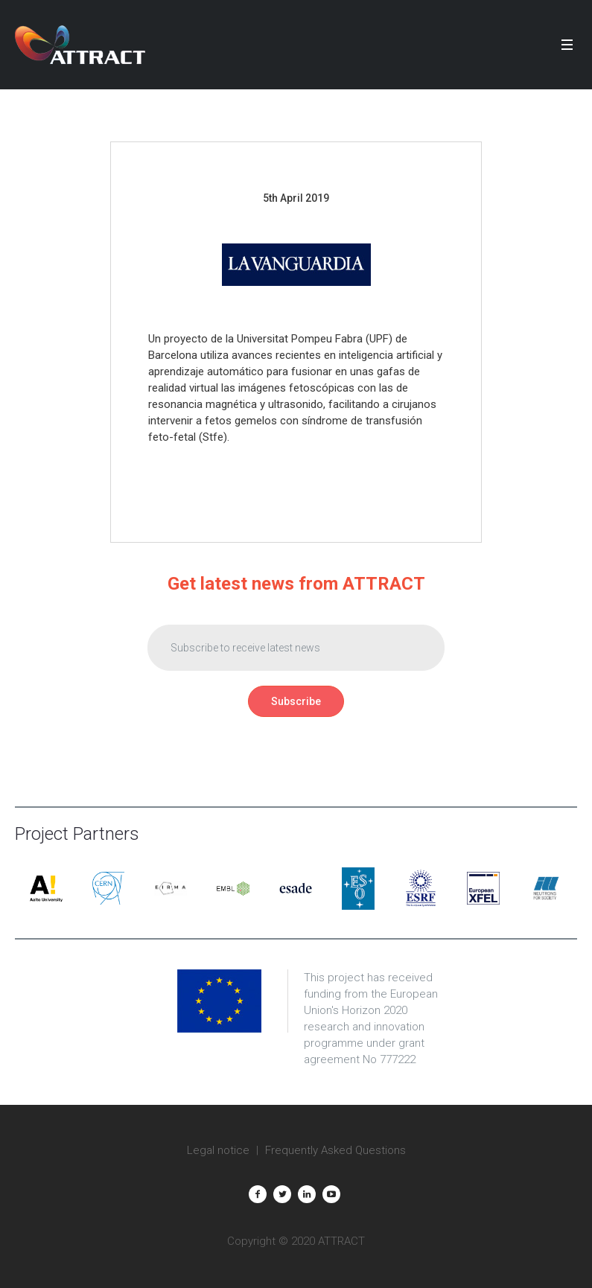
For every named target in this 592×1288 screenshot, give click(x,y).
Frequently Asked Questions (335, 1150)
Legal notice (218, 1150)
